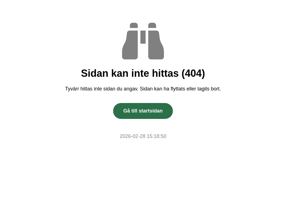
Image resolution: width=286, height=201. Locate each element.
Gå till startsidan (143, 111)
